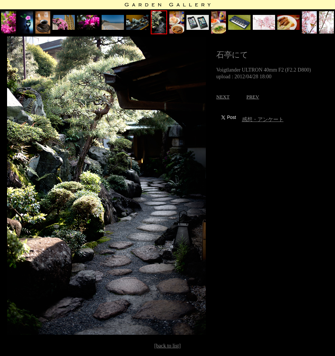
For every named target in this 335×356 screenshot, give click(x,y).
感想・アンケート (263, 119)
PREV (252, 97)
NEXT (223, 97)
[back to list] (167, 346)
